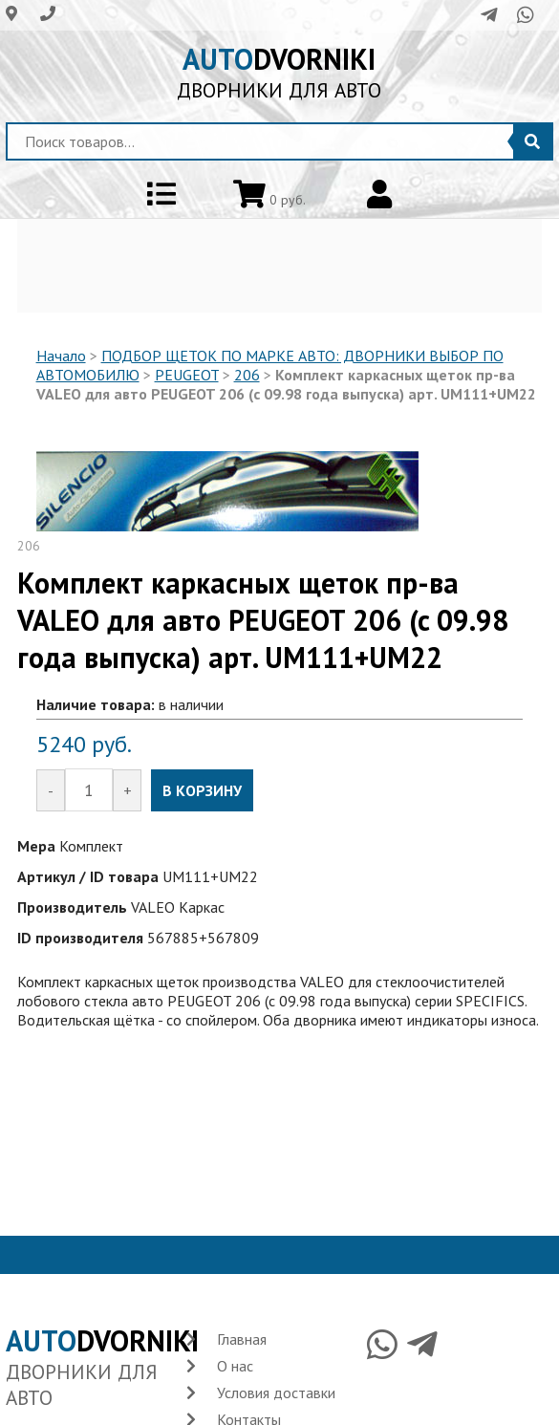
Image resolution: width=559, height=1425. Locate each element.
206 (247, 374)
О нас (235, 1365)
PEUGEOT (187, 374)
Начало (61, 355)
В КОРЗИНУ (202, 790)
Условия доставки (276, 1392)
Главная (242, 1339)
